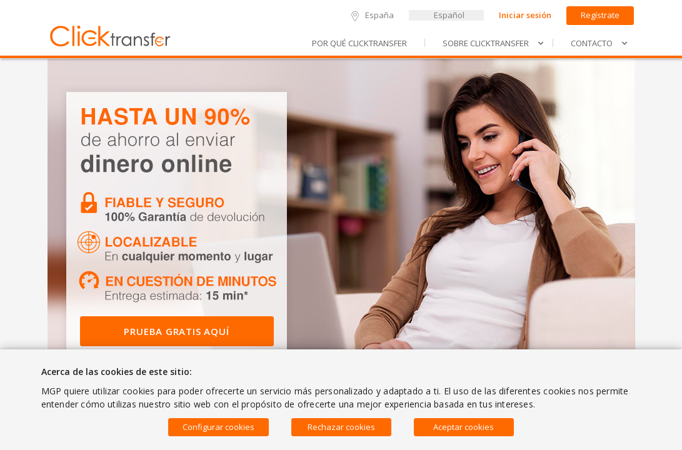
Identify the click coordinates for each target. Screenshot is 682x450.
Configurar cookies (218, 426)
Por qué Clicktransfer (359, 43)
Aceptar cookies (463, 426)
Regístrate (600, 15)
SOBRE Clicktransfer (493, 43)
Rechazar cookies (341, 426)
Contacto (599, 43)
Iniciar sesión (525, 15)
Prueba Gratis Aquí (176, 331)
